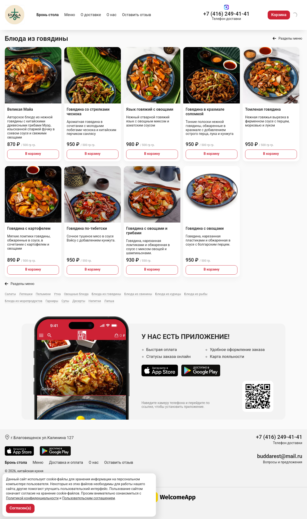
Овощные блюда (76, 294)
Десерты (78, 301)
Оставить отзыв (136, 14)
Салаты (10, 294)
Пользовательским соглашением (88, 498)
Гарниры (52, 301)
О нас (111, 14)
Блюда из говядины (106, 294)
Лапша (109, 301)
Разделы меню (290, 38)
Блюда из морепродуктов (23, 301)
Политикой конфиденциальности (32, 498)
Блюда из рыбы (195, 294)
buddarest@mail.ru (279, 456)
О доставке (91, 14)
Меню (69, 14)
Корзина (278, 14)
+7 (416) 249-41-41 (226, 14)
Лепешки (26, 294)
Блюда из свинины (138, 294)
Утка (57, 294)
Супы (65, 301)
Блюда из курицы (168, 294)
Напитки (95, 301)
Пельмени (43, 294)
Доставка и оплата (66, 462)
